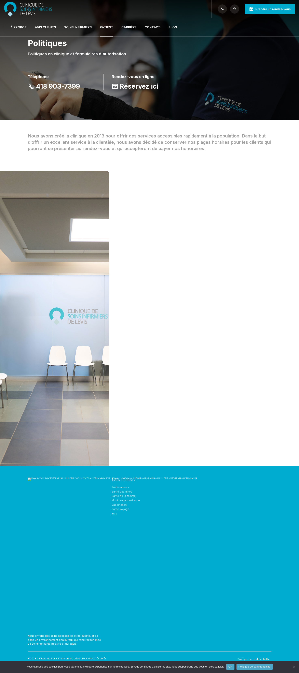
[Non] (294, 667)
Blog (172, 27)
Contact (152, 27)
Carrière (129, 27)
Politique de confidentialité (253, 659)
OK (230, 666)
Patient (106, 27)
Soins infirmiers (78, 27)
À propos (18, 27)
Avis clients (45, 27)
